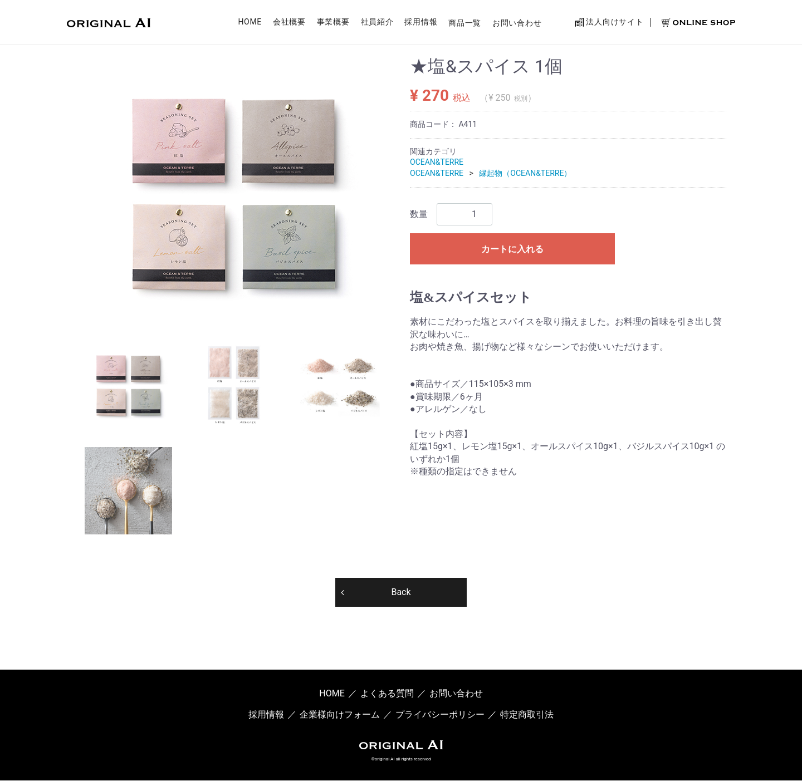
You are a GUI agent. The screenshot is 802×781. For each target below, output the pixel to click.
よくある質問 (387, 693)
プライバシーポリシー (440, 715)
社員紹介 (377, 24)
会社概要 (289, 24)
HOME (250, 24)
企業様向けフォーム (340, 715)
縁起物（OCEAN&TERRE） (525, 173)
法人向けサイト (609, 23)
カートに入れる (512, 249)
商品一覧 (464, 24)
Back (400, 592)
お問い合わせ (516, 24)
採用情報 (420, 24)
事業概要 (333, 24)
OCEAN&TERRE (436, 162)
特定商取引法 (527, 715)
